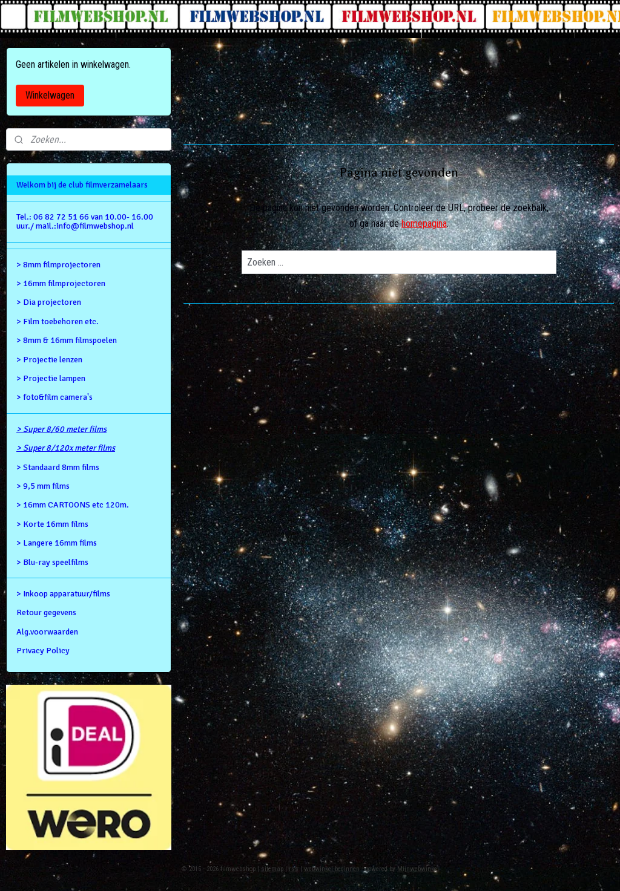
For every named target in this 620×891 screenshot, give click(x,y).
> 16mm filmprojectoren (60, 283)
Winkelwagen (49, 95)
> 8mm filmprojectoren (58, 264)
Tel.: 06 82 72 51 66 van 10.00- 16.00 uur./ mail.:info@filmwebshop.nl (84, 221)
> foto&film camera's (54, 397)
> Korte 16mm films (52, 524)
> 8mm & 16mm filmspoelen (66, 340)
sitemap (272, 869)
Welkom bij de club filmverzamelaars (82, 185)
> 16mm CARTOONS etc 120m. (72, 505)
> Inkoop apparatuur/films (63, 594)
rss (293, 869)
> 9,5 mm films (43, 486)
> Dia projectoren (48, 302)
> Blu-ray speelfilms (52, 562)
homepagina (423, 223)
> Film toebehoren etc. (57, 321)
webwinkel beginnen (332, 869)
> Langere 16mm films (56, 543)
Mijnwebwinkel (418, 869)
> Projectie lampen (50, 378)
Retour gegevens (46, 612)
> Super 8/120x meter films (65, 448)
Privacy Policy (43, 650)
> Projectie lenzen (49, 359)
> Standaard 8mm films (57, 467)
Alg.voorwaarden (47, 632)
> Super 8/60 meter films (61, 429)
